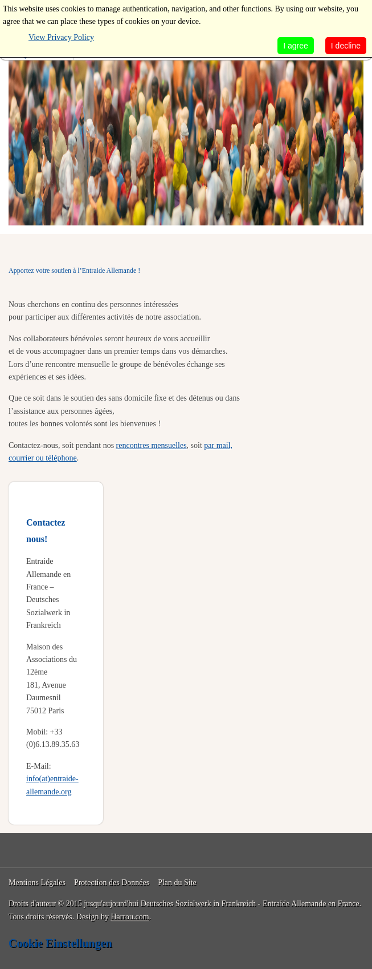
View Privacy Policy (61, 37)
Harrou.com (130, 917)
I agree (295, 45)
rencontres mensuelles (151, 445)
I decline (346, 45)
